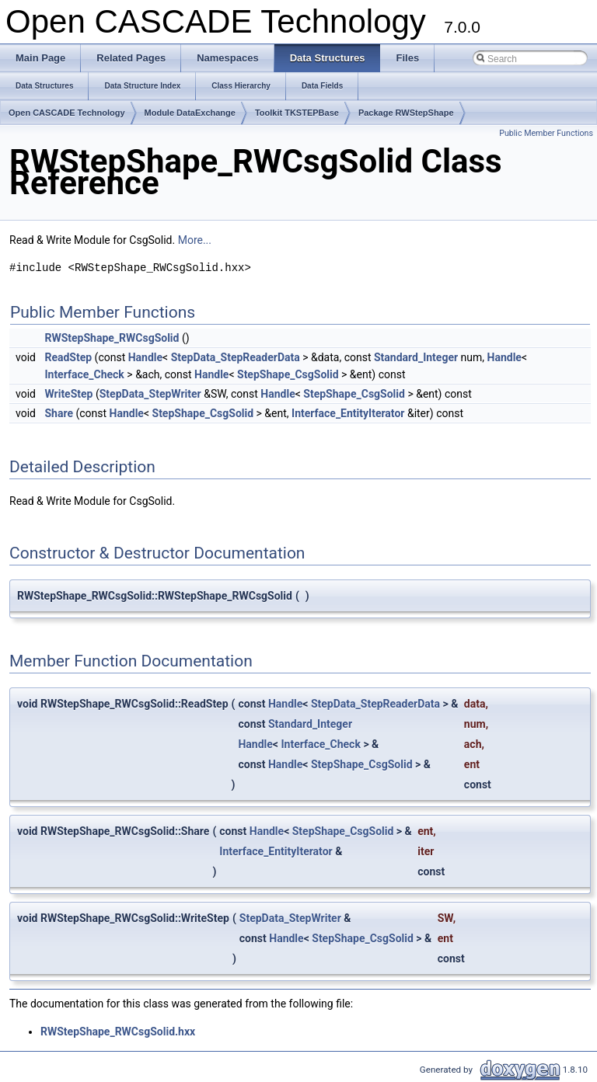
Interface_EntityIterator (348, 413)
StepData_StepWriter (150, 394)
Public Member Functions (546, 133)
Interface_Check (84, 374)
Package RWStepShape (406, 112)
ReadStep (68, 357)
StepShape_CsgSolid (288, 374)
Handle (145, 357)
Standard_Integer (416, 357)
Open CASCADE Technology (67, 112)
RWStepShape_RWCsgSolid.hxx (117, 1031)
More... (194, 240)
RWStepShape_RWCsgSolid (111, 338)
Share (58, 413)
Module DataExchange (190, 112)
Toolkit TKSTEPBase (297, 112)
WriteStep (68, 394)
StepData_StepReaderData (235, 357)
